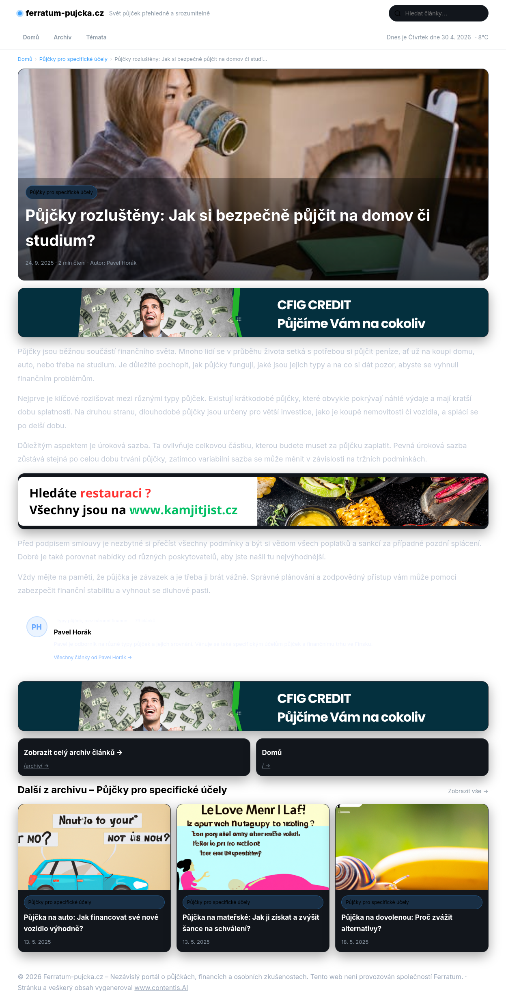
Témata (96, 37)
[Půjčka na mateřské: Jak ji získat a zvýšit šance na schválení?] (253, 878)
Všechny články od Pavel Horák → (93, 657)
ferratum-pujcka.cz (65, 13)
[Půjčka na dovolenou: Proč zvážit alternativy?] (412, 878)
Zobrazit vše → (468, 790)
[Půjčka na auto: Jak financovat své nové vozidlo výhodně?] (94, 878)
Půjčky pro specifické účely (73, 59)
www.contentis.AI (161, 988)
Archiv (62, 37)
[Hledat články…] (444, 13)
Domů (31, 37)
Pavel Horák (73, 632)
